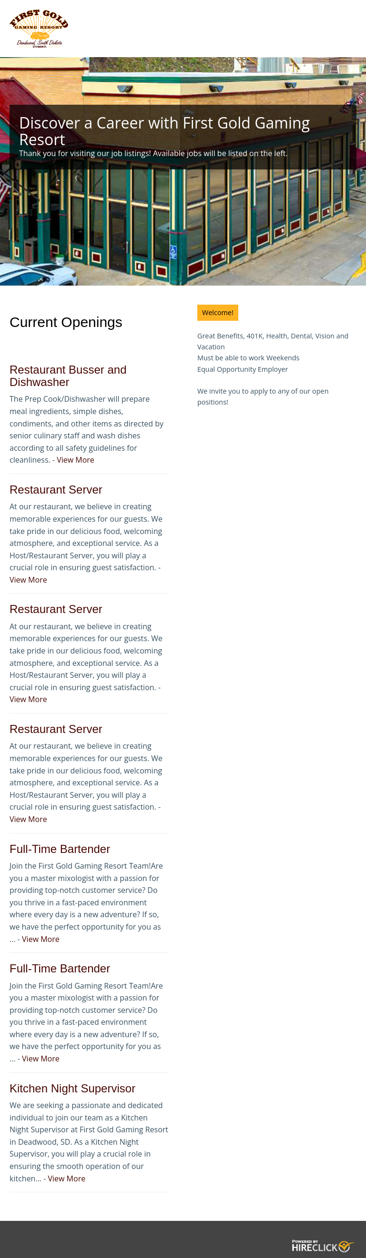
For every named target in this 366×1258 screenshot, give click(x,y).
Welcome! (218, 312)
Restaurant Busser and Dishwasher (68, 375)
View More (75, 460)
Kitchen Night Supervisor (72, 1088)
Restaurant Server (56, 489)
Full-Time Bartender (60, 848)
